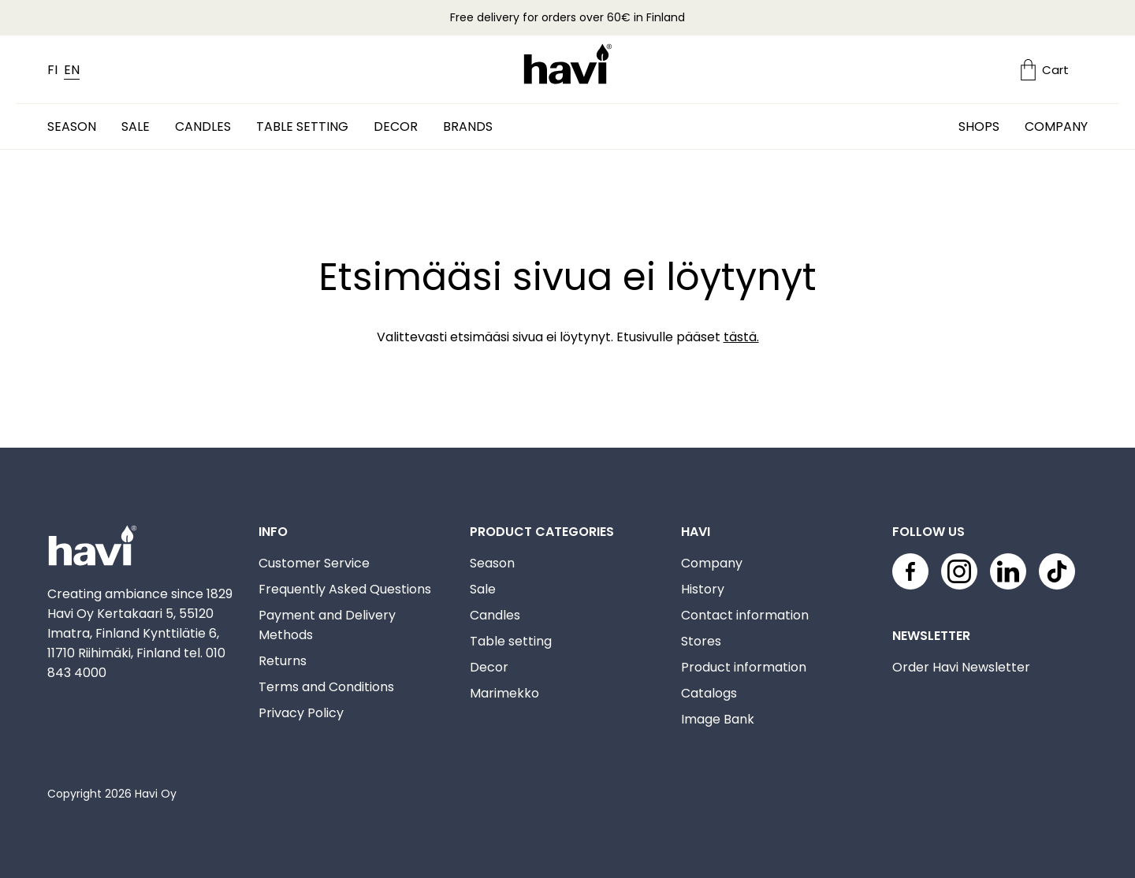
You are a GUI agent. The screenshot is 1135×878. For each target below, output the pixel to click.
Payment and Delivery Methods (327, 625)
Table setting (302, 126)
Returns (283, 661)
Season (71, 126)
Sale (135, 126)
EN (72, 70)
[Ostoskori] (1054, 69)
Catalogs (709, 693)
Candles (203, 126)
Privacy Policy (301, 713)
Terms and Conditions (326, 687)
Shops (978, 126)
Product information (743, 667)
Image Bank (717, 719)
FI (52, 70)
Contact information (745, 615)
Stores (701, 641)
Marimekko (504, 693)
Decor (396, 126)
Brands (468, 126)
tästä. (741, 337)
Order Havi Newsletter (961, 667)
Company (1056, 126)
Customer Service (314, 563)
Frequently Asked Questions (345, 589)
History (702, 589)
